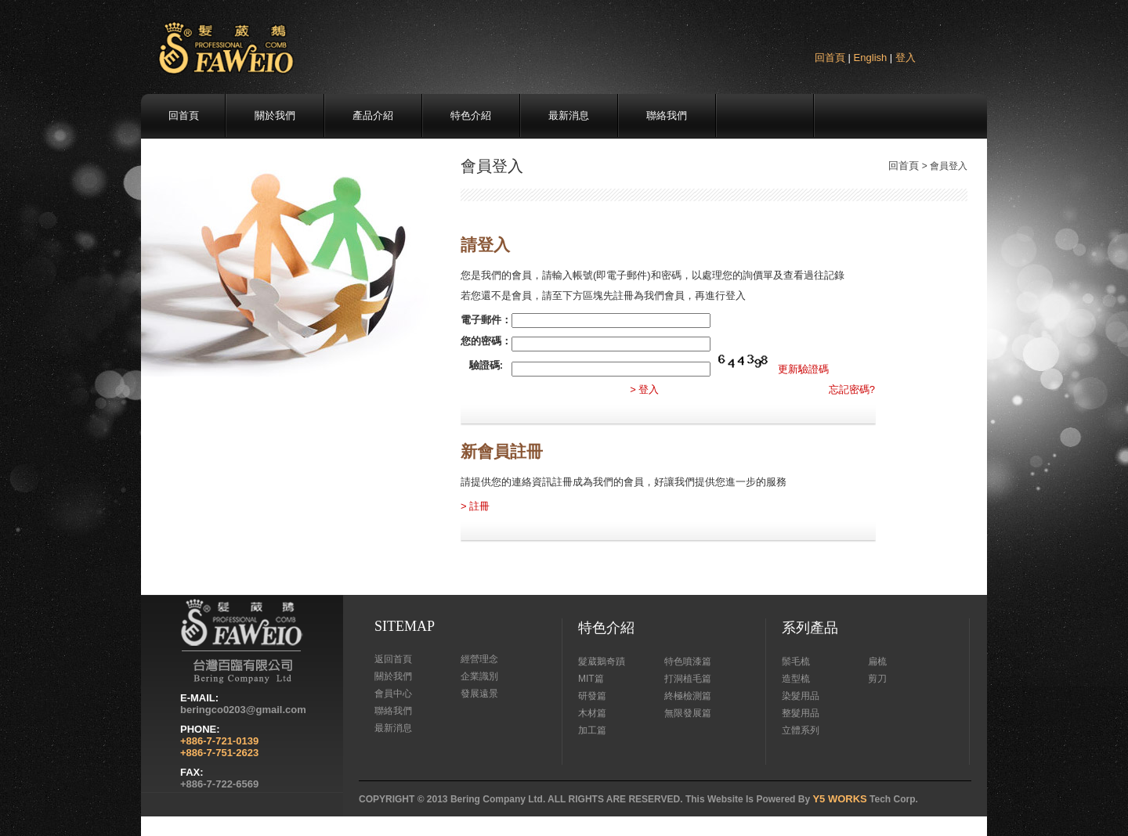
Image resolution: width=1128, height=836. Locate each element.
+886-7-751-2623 (219, 753)
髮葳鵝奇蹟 (601, 661)
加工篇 (592, 730)
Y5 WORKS (839, 799)
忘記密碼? (852, 389)
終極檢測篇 (687, 695)
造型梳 (796, 678)
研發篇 (592, 695)
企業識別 (479, 676)
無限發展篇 (687, 713)
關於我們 (275, 115)
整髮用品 (800, 713)
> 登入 (644, 389)
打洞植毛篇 (687, 678)
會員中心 (393, 693)
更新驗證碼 (803, 369)
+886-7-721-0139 (219, 741)
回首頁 (830, 57)
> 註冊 (475, 506)
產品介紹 (372, 115)
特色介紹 (470, 115)
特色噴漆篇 (687, 661)
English (871, 57)
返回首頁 (393, 659)
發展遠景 (479, 693)
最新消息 (568, 115)
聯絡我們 (666, 115)
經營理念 (479, 659)
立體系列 (800, 730)
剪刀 (877, 678)
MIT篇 (591, 678)
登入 (905, 57)
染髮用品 (800, 695)
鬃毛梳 (796, 661)
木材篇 (592, 713)
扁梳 (877, 661)
